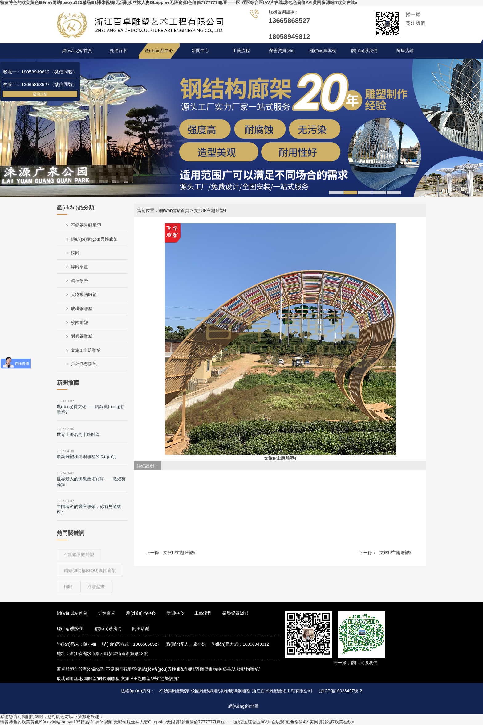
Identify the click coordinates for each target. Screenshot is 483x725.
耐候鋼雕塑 (81, 336)
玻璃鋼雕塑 (81, 308)
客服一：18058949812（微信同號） (40, 71)
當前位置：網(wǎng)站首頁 (163, 210)
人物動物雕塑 (84, 294)
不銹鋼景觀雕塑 (86, 225)
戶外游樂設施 (84, 364)
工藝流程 (241, 50)
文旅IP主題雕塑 (85, 350)
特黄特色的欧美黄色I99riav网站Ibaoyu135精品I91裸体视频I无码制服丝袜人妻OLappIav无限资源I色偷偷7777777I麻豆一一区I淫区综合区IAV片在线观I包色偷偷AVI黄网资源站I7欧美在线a (178, 2)
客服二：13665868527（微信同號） (40, 84)
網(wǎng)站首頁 (77, 50)
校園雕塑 (79, 322)
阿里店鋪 (405, 50)
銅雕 (75, 253)
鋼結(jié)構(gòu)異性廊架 (94, 239)
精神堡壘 (79, 281)
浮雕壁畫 (79, 267)
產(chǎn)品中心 (159, 50)
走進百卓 (118, 50)
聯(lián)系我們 (364, 50)
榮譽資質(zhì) (281, 50)
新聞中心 (200, 50)
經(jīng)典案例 (323, 50)
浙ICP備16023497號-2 (340, 690)
